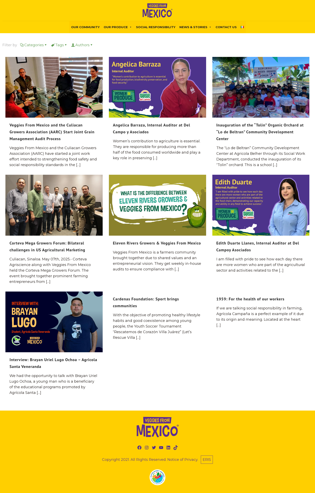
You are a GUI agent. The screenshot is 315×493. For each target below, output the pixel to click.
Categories (33, 45)
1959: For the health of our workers (250, 299)
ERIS (207, 459)
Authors (82, 45)
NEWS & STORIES (195, 27)
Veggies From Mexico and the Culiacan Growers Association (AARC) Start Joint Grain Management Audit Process (51, 131)
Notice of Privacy (182, 459)
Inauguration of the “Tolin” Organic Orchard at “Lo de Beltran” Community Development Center (260, 131)
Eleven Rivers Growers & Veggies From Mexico (157, 243)
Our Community (85, 27)
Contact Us (226, 27)
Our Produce (118, 27)
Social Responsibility (155, 27)
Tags (59, 45)
